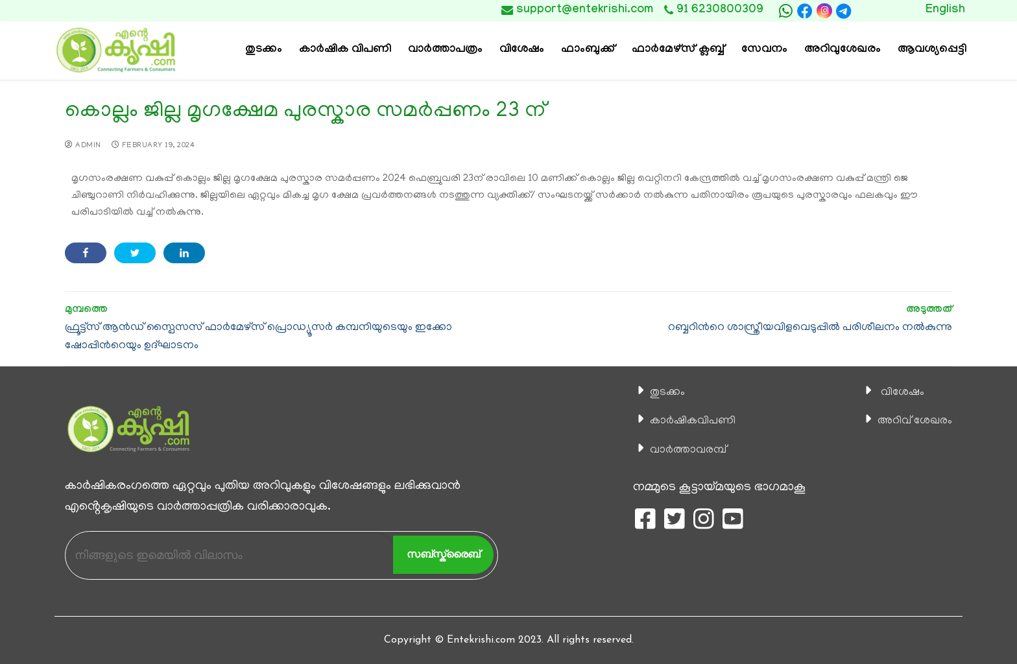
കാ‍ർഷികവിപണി (688, 421)
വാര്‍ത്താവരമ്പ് (682, 450)
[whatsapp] (785, 11)
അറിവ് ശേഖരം (910, 421)
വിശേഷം (895, 392)
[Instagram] (824, 10)
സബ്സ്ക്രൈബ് (443, 554)
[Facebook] (805, 11)
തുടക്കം (660, 392)
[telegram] (844, 11)
